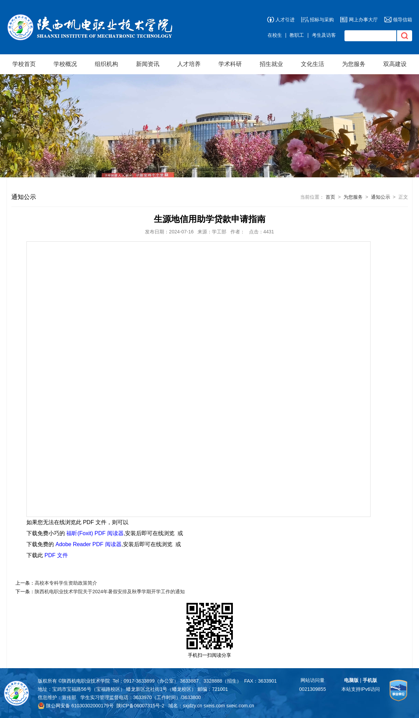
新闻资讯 (147, 64)
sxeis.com (214, 705)
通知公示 (380, 197)
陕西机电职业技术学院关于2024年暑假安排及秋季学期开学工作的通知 (110, 591)
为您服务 (353, 64)
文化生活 (312, 64)
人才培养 (189, 64)
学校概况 (65, 64)
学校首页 (24, 64)
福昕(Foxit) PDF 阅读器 (94, 533)
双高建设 (395, 64)
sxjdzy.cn (192, 705)
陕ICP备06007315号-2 (140, 705)
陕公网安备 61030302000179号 (76, 705)
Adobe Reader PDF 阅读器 (88, 544)
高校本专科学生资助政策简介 (66, 583)
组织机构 (106, 64)
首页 (330, 197)
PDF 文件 (56, 555)
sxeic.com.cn (240, 705)
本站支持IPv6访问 (360, 689)
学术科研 (230, 64)
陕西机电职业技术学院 (86, 681)
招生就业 (271, 64)
